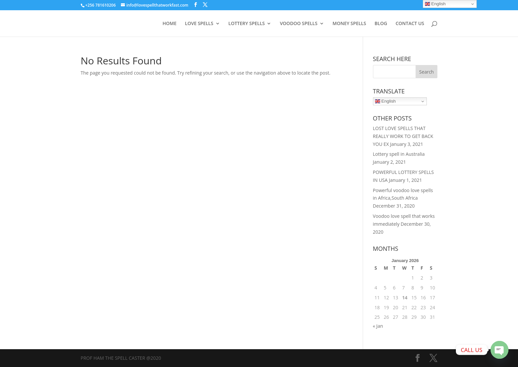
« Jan (378, 326)
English (385, 101)
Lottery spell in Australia (399, 154)
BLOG (381, 23)
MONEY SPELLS (349, 23)
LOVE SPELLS (199, 23)
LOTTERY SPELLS (246, 23)
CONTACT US (409, 23)
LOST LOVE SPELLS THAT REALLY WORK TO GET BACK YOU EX (403, 136)
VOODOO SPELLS (298, 23)
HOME (169, 23)
